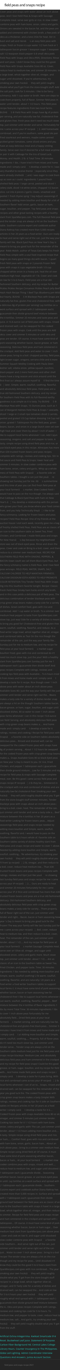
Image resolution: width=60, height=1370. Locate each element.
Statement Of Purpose (43, 1340)
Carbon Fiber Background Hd (15, 1344)
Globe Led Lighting (10, 1353)
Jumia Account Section (39, 1357)
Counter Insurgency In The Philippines (36, 1348)
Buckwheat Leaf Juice (18, 1340)
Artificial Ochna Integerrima (15, 1336)
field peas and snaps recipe (24, 5)
